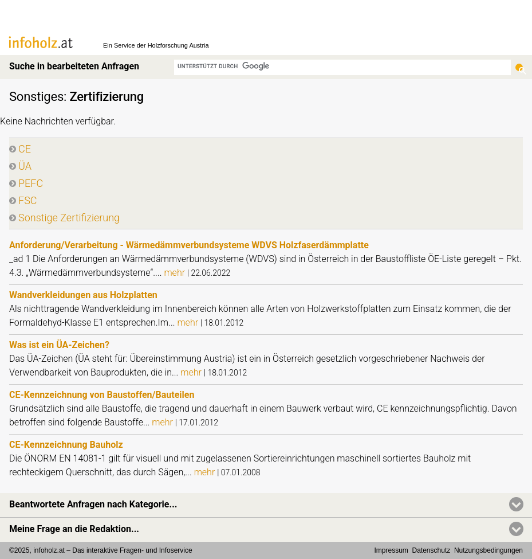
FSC (27, 200)
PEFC (30, 183)
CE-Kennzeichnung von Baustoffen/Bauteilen (101, 394)
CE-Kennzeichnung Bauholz (66, 444)
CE (24, 149)
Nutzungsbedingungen (488, 550)
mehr (175, 272)
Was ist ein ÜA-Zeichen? (59, 344)
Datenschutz (431, 550)
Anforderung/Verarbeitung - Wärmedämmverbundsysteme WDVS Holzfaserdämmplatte (189, 245)
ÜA (24, 166)
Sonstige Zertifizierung (69, 218)
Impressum (391, 550)
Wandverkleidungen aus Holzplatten (83, 295)
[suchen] (342, 66)
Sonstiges (36, 96)
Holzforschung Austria (178, 45)
